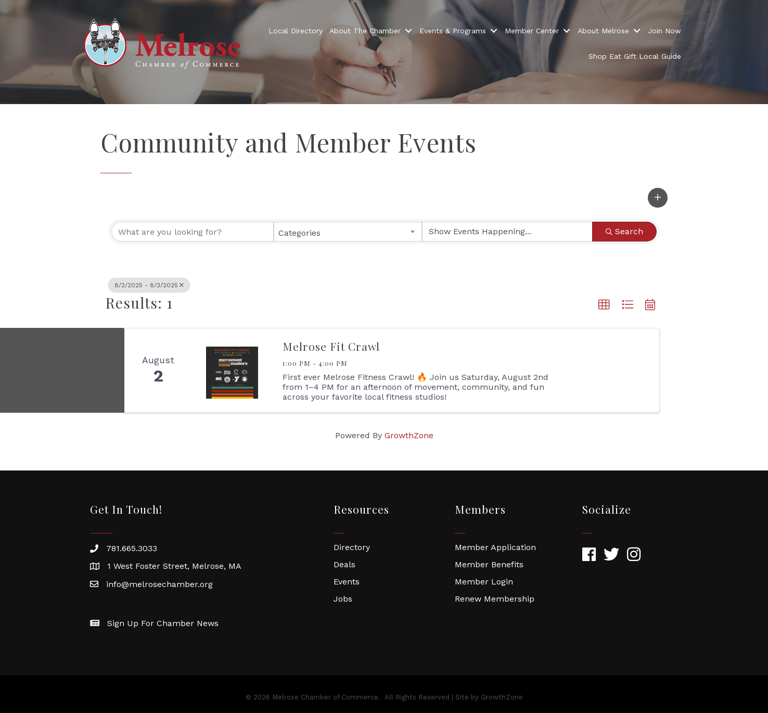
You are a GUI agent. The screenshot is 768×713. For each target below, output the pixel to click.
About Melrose (603, 31)
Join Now (664, 31)
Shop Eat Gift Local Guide (634, 56)
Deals (344, 564)
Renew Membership (494, 599)
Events (347, 582)
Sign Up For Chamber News (163, 623)
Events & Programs (452, 31)
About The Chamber (365, 31)
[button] (658, 198)
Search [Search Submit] (624, 231)
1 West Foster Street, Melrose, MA (174, 566)
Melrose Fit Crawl (331, 346)
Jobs (343, 599)
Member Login (484, 582)
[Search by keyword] (192, 231)
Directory (352, 547)
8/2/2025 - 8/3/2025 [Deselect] (149, 285)
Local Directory (295, 31)
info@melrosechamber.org (159, 584)
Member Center (532, 31)
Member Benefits (489, 564)
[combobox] (348, 231)
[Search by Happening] (507, 231)
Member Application (495, 547)
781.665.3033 (131, 548)
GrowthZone (409, 435)
